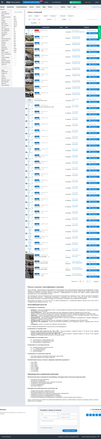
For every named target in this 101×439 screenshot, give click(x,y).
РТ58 (15, 64)
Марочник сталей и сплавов (31, 2)
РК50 (15, 57)
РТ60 (15, 65)
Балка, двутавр (5, 13)
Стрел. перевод (5, 57)
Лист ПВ (3, 27)
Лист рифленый (5, 30)
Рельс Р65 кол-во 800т (41, 256)
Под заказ (71, 15)
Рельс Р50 (37, 63)
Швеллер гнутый (5, 80)
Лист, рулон (4, 32)
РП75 (15, 62)
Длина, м (49, 19)
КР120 (15, 23)
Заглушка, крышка (5, 17)
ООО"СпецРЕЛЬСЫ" (77, 275)
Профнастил (4, 49)
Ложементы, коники (4, 34)
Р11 (15, 31)
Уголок (3, 75)
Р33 (15, 36)
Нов (39, 19)
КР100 (15, 21)
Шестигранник (4, 81)
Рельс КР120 (38, 231)
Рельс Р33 (37, 113)
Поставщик (34, 23)
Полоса (3, 45)
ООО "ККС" (75, 256)
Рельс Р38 (37, 75)
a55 (14, 16)
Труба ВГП (4, 64)
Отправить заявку (99, 32)
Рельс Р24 (37, 125)
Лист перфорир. (5, 29)
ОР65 (15, 53)
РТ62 (15, 52)
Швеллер (3, 78)
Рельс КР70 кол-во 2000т (41, 263)
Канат (2, 18)
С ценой (45, 15)
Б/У (30, 19)
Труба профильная (4, 71)
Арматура (3, 11)
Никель (50, 7)
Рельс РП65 (38, 88)
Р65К (15, 45)
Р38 (15, 38)
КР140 (15, 25)
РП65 (15, 50)
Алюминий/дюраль (21, 7)
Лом (2, 37)
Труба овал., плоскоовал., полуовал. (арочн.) (6, 67)
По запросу (53, 15)
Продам (37, 15)
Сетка (2, 55)
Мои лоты (87, 2)
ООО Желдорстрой (77, 262)
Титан (69, 7)
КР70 (15, 18)
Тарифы (2, 413)
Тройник (3, 59)
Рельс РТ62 (38, 94)
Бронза (32, 7)
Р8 (14, 30)
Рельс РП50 (38, 163)
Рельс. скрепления (6, 54)
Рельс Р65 (37, 32)
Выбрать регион (97, 7)
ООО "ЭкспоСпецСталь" (78, 32)
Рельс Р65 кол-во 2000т (41, 269)
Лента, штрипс (5, 25)
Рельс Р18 (37, 82)
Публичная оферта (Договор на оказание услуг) (12, 412)
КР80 (15, 19)
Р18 (15, 33)
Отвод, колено (5, 40)
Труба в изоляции (5, 62)
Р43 (15, 40)
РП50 (15, 48)
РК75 (15, 60)
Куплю (31, 15)
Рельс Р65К (38, 169)
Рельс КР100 (38, 238)
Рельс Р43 (37, 38)
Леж (34, 19)
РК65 (15, 59)
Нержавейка (10, 7)
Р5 (14, 28)
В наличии (63, 15)
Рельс (3, 50)
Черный (2, 7)
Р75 (15, 47)
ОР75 (15, 55)
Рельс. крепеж (4, 52)
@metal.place (97, 411)
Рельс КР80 (38, 244)
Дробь (2, 15)
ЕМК (73, 100)
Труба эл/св (4, 73)
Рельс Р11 (37, 213)
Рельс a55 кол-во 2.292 (41, 100)
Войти (97, 2)
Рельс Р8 (37, 144)
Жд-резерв (75, 113)
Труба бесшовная (5, 60)
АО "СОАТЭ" (75, 106)
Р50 (15, 42)
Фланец (3, 76)
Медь (44, 7)
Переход (3, 42)
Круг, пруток (4, 23)
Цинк (74, 7)
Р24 (15, 35)
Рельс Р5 (37, 225)
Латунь (38, 7)
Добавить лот (75, 2)
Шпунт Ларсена (5, 85)
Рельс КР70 (38, 69)
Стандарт (64, 19)
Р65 (15, 43)
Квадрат (3, 22)
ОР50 (15, 26)
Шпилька (3, 83)
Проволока (4, 47)
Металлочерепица (6, 38)
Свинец (63, 7)
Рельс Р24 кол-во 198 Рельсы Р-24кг (44, 107)
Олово (56, 7)
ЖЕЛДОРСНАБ (76, 38)
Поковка (3, 43)
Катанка (3, 20)
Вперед (95, 281)
